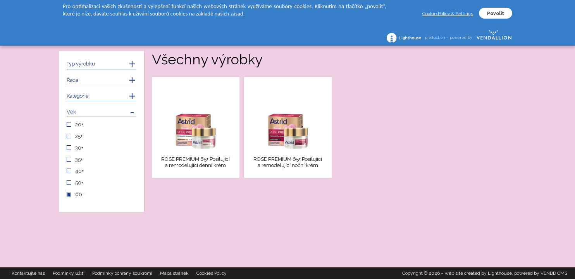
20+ (79, 124)
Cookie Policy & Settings (447, 13)
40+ (79, 171)
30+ (79, 148)
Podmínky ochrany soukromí (122, 273)
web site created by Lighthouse (478, 273)
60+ (79, 194)
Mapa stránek (174, 273)
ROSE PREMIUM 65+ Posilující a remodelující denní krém (195, 162)
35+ (79, 159)
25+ (79, 136)
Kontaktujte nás (28, 273)
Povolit (495, 13)
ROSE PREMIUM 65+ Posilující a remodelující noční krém (287, 162)
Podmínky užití (68, 273)
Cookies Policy (211, 273)
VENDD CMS (554, 273)
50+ (79, 183)
